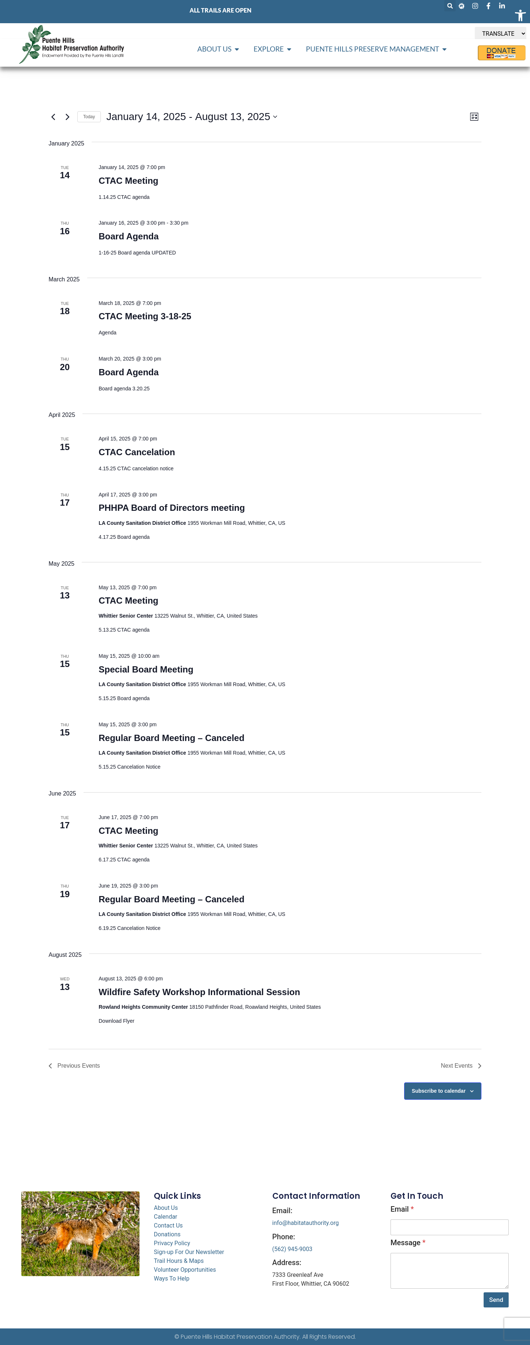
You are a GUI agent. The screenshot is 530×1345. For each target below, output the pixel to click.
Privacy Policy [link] (172, 1243)
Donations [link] (167, 1234)
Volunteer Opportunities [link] (185, 1269)
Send (496, 1299)
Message (408, 1242)
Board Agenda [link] (129, 236)
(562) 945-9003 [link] (292, 1249)
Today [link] (89, 116)
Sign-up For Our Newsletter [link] (189, 1252)
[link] (520, 15)
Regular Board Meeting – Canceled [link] (171, 738)
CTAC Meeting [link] (128, 181)
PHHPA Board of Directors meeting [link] (172, 508)
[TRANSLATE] (500, 34)
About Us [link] (166, 1207)
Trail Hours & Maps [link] (179, 1260)
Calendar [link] (165, 1216)
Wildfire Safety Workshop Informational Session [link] (199, 992)
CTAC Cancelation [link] (137, 452)
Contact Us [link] (168, 1225)
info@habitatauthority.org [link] (305, 1222)
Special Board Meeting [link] (146, 669)
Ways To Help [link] (172, 1278)
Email (402, 1209)
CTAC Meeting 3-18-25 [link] (145, 316)
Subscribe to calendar (439, 1091)
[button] (450, 5)
